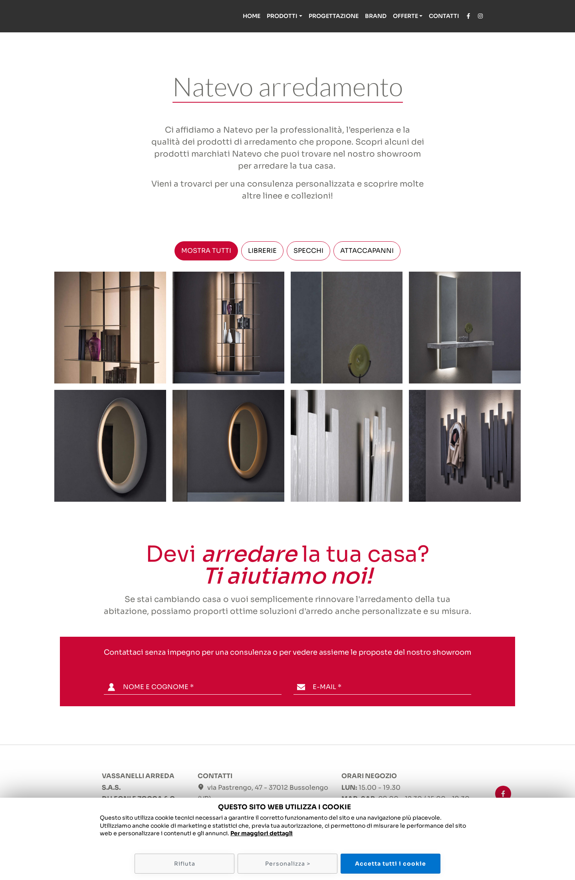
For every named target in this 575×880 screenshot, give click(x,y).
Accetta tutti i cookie (390, 863)
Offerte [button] (405, 16)
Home (251, 16)
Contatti (444, 16)
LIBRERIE (262, 250)
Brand (376, 16)
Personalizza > (287, 863)
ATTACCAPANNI (367, 250)
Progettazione (334, 16)
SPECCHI (308, 250)
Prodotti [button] (282, 16)
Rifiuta (184, 863)
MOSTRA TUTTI (206, 250)
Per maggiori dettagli (261, 833)
